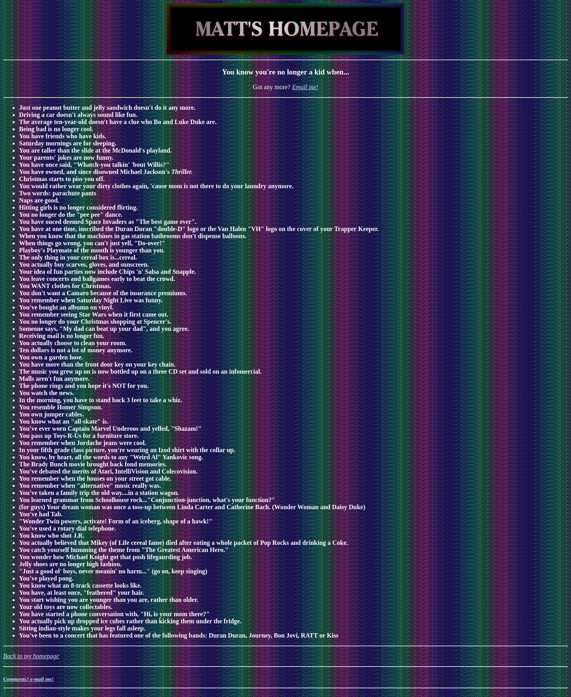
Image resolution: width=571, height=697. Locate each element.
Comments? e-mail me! (28, 679)
